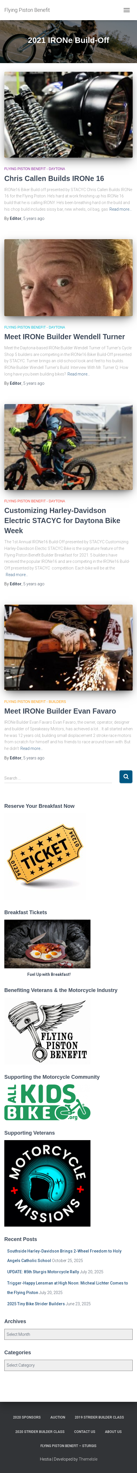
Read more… (120, 209)
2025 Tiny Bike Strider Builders (36, 1304)
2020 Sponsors (27, 1417)
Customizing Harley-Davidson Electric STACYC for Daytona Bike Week (62, 520)
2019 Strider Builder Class (99, 1417)
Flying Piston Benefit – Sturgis (68, 1446)
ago (34, 218)
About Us (113, 1432)
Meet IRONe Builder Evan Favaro (60, 711)
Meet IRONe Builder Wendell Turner (64, 337)
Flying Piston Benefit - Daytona (34, 169)
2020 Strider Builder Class (40, 1432)
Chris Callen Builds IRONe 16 (54, 178)
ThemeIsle (88, 1459)
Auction (57, 1417)
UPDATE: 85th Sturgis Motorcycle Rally (43, 1272)
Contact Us (84, 1432)
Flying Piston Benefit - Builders (35, 702)
